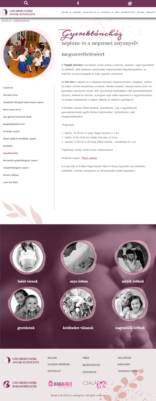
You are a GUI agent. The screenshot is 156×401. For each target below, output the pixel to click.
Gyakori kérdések (59, 364)
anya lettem (79, 281)
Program (140, 12)
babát (22, 281)
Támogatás (150, 12)
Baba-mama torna (12, 109)
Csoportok (107, 12)
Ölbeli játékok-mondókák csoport (19, 138)
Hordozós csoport (11, 131)
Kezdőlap (6, 20)
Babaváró (77, 12)
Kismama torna (10, 95)
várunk (32, 281)
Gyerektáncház (10, 153)
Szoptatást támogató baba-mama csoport (23, 102)
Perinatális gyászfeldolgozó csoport (20, 160)
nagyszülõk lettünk (130, 328)
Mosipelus (8, 145)
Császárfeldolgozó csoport (16, 167)
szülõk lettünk (133, 281)
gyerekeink (25, 328)
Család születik (91, 12)
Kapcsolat (54, 371)
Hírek (117, 12)
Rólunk (66, 12)
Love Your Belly (10, 182)
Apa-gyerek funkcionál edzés (17, 116)
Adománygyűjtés (128, 12)
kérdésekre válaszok (78, 328)
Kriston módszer (11, 175)
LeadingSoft (78, 395)
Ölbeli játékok (89, 158)
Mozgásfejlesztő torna (14, 124)
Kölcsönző (124, 357)
